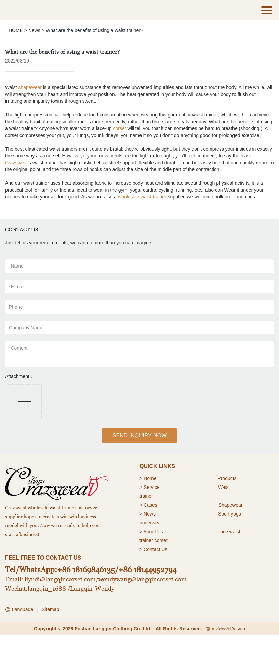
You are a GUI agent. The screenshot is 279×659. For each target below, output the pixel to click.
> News (148, 514)
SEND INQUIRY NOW (139, 435)
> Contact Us (153, 549)
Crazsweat (16, 162)
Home (151, 478)
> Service (150, 487)
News (34, 30)
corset (119, 128)
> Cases (148, 505)
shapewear (30, 87)
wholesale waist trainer (142, 197)
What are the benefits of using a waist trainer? (94, 30)
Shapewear (230, 505)
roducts (229, 478)
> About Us (151, 531)
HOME (16, 30)
